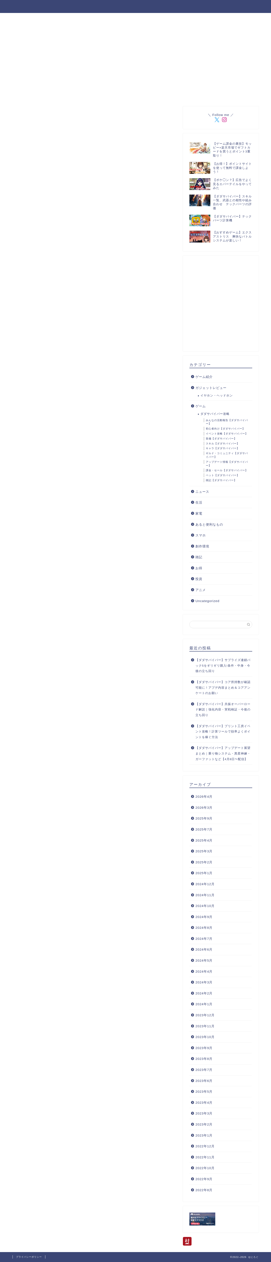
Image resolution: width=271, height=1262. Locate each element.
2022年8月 (203, 1190)
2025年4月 (203, 840)
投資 (198, 579)
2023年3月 (203, 1113)
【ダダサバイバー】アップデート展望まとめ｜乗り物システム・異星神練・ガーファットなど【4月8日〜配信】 (222, 753)
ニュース (202, 491)
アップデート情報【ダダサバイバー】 (227, 463)
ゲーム (200, 406)
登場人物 (80, 7)
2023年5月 (203, 1091)
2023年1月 (203, 1135)
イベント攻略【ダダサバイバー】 (227, 433)
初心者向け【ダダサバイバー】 (225, 428)
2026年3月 (203, 807)
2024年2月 (203, 993)
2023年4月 (203, 1102)
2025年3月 (203, 851)
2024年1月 (203, 1004)
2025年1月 (203, 873)
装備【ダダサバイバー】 (221, 438)
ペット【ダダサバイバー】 (222, 475)
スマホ (200, 535)
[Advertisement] (136, 217)
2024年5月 (203, 960)
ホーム (57, 7)
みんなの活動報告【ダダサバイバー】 (227, 422)
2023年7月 (203, 1070)
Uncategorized (207, 601)
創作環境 (202, 546)
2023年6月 (203, 1081)
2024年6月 (203, 949)
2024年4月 (203, 971)
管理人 (173, 7)
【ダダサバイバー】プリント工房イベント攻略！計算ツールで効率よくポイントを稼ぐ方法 (222, 732)
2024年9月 (203, 917)
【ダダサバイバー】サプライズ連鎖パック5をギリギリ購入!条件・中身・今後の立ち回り (222, 665)
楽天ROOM (106, 7)
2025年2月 (203, 862)
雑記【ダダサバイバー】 (221, 480)
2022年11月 (205, 1157)
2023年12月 (205, 1015)
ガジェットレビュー (211, 388)
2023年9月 (203, 1048)
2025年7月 (203, 829)
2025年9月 (203, 818)
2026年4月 (203, 796)
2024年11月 (205, 895)
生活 (198, 502)
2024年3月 (203, 982)
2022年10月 (205, 1168)
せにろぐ (21, 6)
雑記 (198, 557)
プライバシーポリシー (238, 7)
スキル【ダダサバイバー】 (222, 443)
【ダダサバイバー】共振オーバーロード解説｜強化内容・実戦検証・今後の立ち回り (222, 709)
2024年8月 (203, 927)
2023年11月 (205, 1026)
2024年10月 (205, 906)
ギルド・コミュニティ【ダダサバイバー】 (227, 455)
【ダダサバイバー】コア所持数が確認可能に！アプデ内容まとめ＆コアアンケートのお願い (222, 687)
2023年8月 (203, 1059)
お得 (198, 568)
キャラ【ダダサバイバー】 (222, 448)
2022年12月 (205, 1146)
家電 (198, 513)
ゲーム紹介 (204, 377)
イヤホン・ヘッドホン (216, 395)
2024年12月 (205, 884)
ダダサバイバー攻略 (141, 7)
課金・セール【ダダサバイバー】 (227, 470)
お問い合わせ (199, 7)
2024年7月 (203, 938)
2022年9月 (203, 1179)
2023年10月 (205, 1037)
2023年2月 (203, 1124)
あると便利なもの (209, 524)
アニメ (200, 590)
